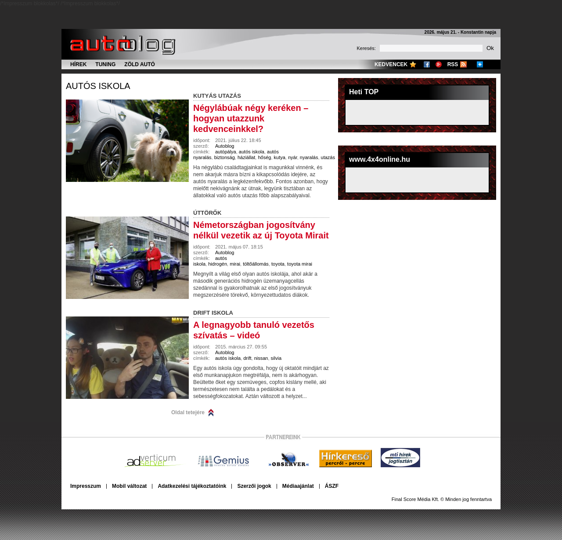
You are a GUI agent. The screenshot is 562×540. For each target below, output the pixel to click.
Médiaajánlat (298, 486)
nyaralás (309, 157)
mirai (235, 263)
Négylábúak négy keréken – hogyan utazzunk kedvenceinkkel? (250, 118)
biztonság (224, 157)
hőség (264, 157)
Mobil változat (129, 486)
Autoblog (224, 146)
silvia (276, 358)
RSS (452, 64)
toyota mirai (299, 263)
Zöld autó (139, 64)
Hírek (78, 64)
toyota (278, 263)
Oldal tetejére (188, 412)
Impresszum (85, 486)
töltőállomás (256, 263)
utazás (328, 157)
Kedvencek (391, 64)
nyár (292, 157)
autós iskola (98, 86)
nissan (261, 358)
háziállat (246, 157)
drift (247, 358)
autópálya (225, 151)
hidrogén (217, 263)
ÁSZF (332, 486)
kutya (279, 157)
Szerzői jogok (254, 486)
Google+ (439, 64)
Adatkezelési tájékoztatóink (192, 486)
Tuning (105, 64)
